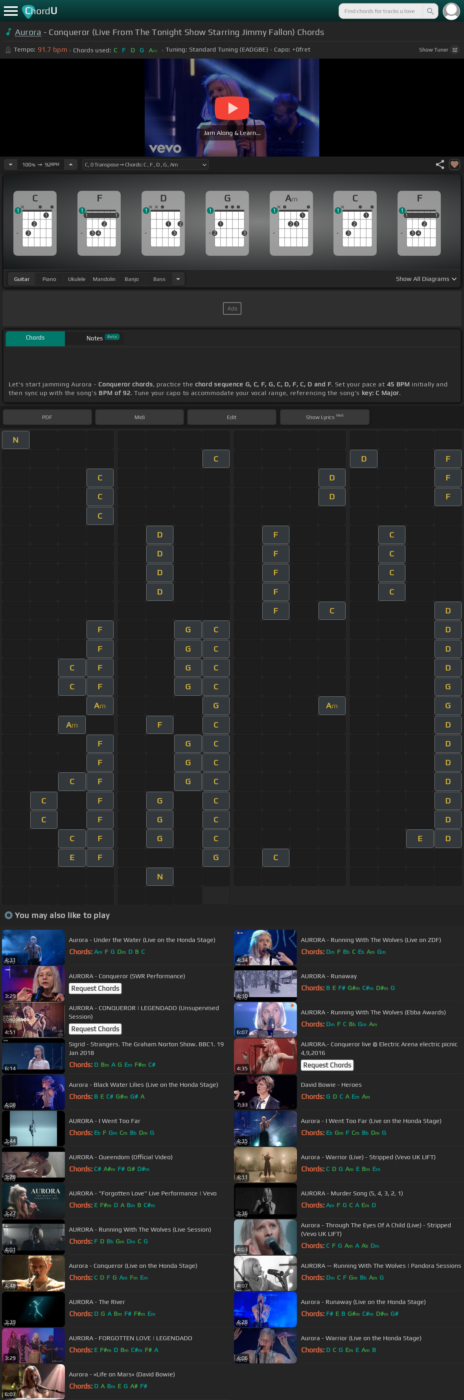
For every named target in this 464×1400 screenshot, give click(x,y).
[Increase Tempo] (70, 164)
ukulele (76, 279)
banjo (132, 279)
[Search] (430, 11)
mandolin (104, 279)
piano (49, 279)
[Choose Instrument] (178, 279)
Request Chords (95, 988)
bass (159, 279)
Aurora (28, 32)
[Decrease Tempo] (10, 164)
